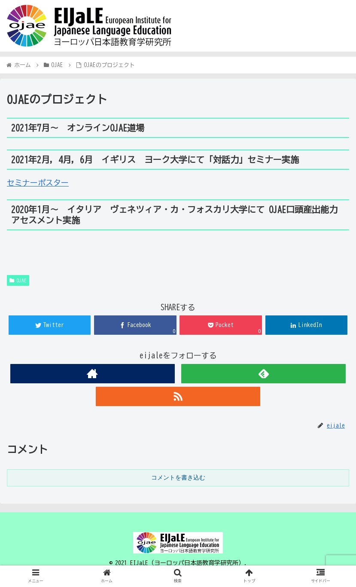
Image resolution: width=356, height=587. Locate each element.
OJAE (18, 280)
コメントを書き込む (178, 477)
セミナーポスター (38, 182)
